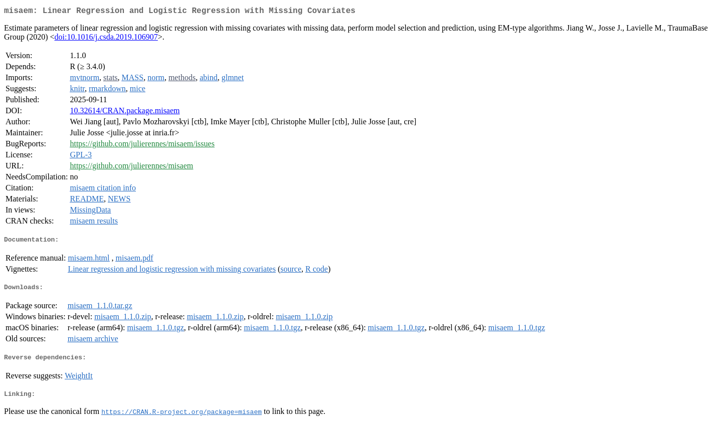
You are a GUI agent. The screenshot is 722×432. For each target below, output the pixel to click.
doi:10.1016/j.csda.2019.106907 (106, 39)
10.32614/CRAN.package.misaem (124, 112)
